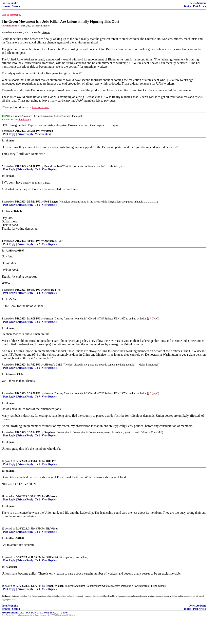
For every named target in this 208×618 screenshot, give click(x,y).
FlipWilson (52, 528)
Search (16, 6)
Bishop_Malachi (55, 585)
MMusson (51, 496)
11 (3, 496)
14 (3, 585)
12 (3, 528)
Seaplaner (50, 432)
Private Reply (25, 134)
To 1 (37, 169)
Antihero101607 (53, 240)
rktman (48, 130)
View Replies (42, 134)
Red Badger (51, 201)
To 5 (37, 321)
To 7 (37, 396)
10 (3, 461)
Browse (6, 6)
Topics (187, 6)
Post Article (199, 6)
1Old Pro (51, 461)
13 (3, 557)
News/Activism (197, 3)
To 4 (37, 292)
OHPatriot (52, 557)
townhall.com (40, 107)
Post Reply (9, 134)
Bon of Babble (52, 166)
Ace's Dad (50, 289)
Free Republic (10, 3)
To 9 (37, 589)
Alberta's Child (53, 364)
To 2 (37, 244)
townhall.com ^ (10, 25)
